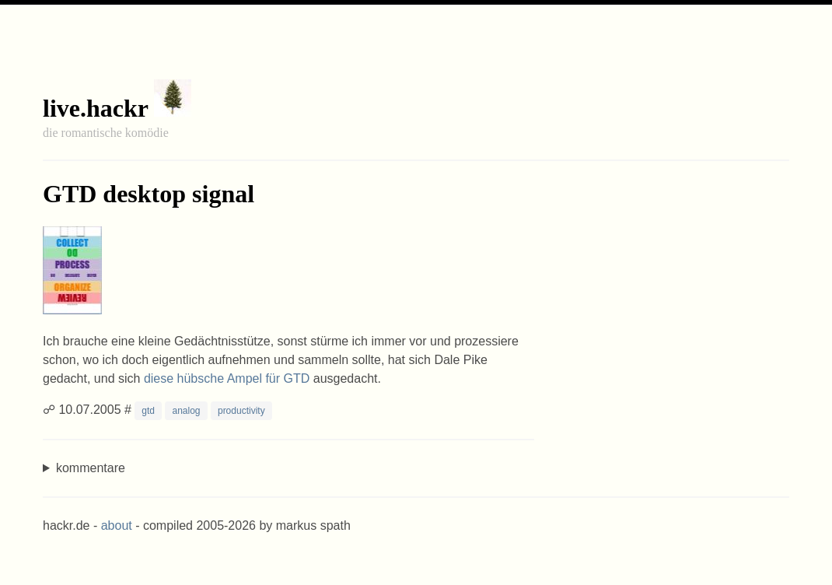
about (116, 525)
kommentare (90, 468)
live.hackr (95, 108)
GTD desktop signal (148, 194)
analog (186, 410)
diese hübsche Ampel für (226, 378)
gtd (148, 410)
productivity (241, 410)
